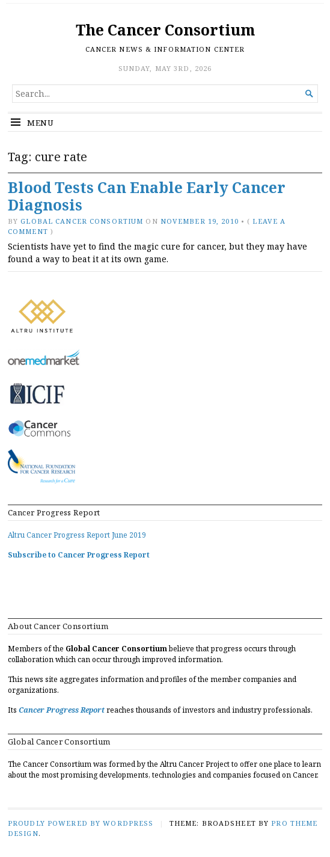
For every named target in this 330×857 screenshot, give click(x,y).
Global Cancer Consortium (81, 221)
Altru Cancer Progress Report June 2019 (77, 535)
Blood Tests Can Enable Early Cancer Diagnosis (147, 196)
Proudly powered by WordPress (80, 823)
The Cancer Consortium (165, 30)
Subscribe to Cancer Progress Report (79, 555)
